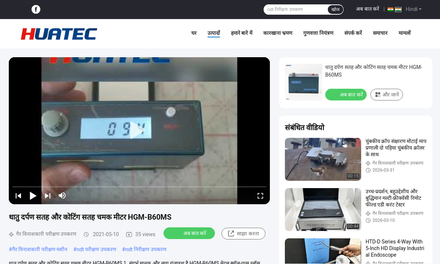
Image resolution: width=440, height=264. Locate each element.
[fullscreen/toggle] (260, 195)
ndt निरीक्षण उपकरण (145, 249)
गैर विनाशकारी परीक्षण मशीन (39, 249)
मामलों (405, 33)
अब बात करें (367, 9)
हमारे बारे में (241, 33)
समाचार (380, 33)
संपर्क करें (353, 33)
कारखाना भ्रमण (277, 33)
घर (194, 33)
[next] (47, 195)
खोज (335, 9)
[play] (139, 130)
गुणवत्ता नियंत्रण (318, 33)
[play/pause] (33, 195)
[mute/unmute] (62, 195)
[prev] (18, 195)
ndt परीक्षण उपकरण (96, 249)
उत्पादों (214, 33)
